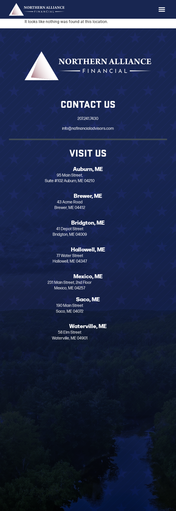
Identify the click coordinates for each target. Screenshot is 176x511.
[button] (161, 9)
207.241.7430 (86, 119)
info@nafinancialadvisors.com (86, 128)
